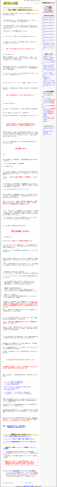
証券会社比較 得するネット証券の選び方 (16, 426)
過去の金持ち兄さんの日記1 (49, 44)
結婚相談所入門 (46, 77)
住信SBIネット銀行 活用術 (48, 65)
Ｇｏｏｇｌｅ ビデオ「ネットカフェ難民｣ (16, 73)
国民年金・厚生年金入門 (48, 66)
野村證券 (45, 121)
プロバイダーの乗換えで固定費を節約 (13, 382)
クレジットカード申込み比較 (49, 60)
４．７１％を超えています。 (10, 401)
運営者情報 (45, 132)
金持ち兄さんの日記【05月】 (49, 17)
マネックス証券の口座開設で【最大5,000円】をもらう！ (17, 436)
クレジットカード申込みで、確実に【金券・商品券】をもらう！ (19, 439)
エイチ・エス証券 (46, 98)
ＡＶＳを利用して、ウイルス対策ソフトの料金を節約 (16, 392)
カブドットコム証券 (47, 105)
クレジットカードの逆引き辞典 (11, 470)
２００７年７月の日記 (14, 7)
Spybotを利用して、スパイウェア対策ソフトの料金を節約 (17, 393)
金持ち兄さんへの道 (47, 56)
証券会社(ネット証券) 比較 (48, 57)
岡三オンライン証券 (47, 108)
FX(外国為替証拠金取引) (48, 59)
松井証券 (45, 119)
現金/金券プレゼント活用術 (48, 68)
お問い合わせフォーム (47, 134)
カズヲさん (6, 74)
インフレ (21, 409)
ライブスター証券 (46, 99)
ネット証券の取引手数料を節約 (11, 384)
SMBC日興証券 (46, 101)
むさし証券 (45, 111)
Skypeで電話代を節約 (9, 389)
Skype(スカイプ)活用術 (47, 72)
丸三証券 (45, 118)
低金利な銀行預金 (7, 409)
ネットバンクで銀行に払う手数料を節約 (13, 381)
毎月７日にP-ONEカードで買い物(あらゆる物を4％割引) (17, 386)
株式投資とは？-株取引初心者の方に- (16, 427)
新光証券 (6, 448)
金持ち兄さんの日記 (6, 7)
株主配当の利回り (31, 400)
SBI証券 (44, 93)
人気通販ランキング (47, 79)
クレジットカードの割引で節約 (11, 388)
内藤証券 (45, 113)
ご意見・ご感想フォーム (29, 482)
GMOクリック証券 (47, 102)
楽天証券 (45, 110)
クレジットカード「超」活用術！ (28, 470)
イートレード (19, 447)
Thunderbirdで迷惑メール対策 (49, 82)
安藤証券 (45, 114)
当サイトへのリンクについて (49, 46)
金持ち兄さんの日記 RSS (48, 131)
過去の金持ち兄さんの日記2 (49, 43)
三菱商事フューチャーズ (29, 447)
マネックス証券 (46, 95)
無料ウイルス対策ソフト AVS (49, 83)
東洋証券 (45, 116)
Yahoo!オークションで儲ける (49, 80)
